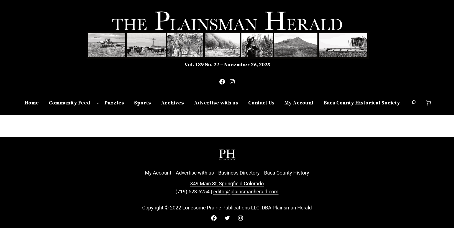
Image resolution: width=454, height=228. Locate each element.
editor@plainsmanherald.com (245, 191)
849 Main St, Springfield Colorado (227, 183)
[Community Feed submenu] (97, 102)
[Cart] (428, 103)
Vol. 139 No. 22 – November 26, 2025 (227, 64)
